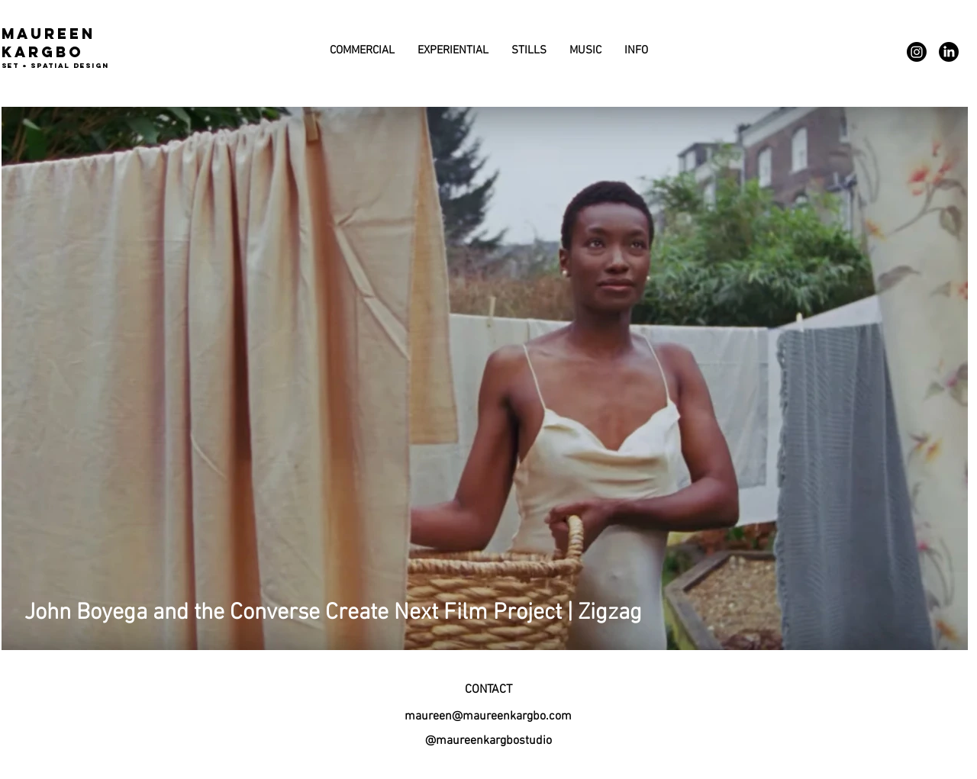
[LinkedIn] (949, 52)
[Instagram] (917, 52)
